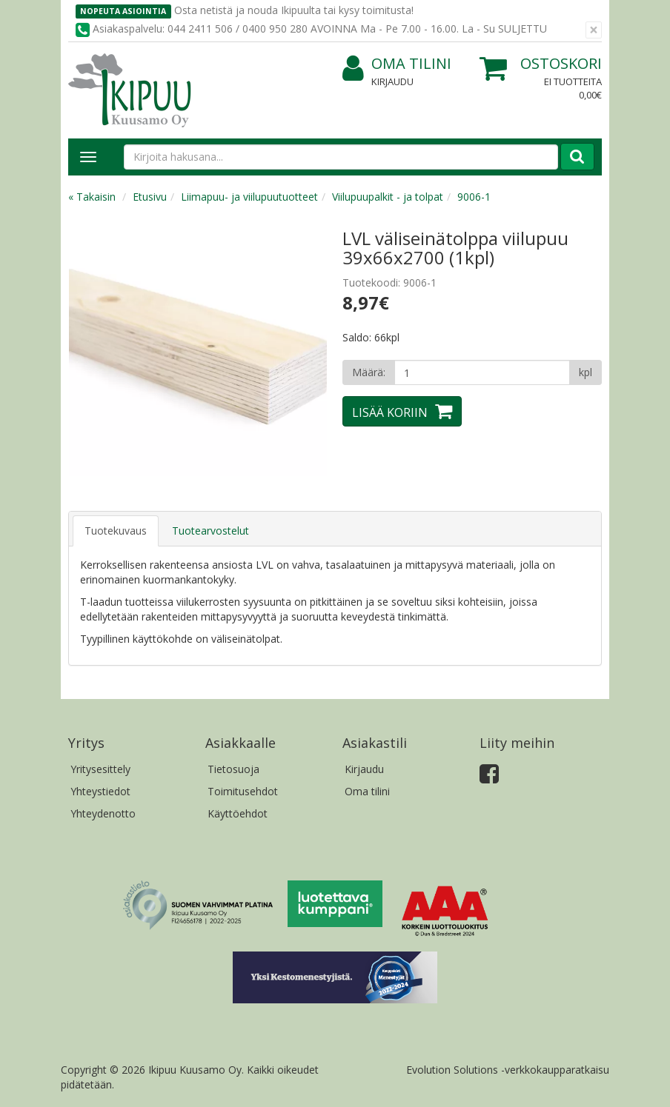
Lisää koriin (390, 412)
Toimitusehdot (243, 791)
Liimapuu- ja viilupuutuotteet (249, 197)
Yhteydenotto (103, 813)
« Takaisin (92, 197)
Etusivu (150, 197)
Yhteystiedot (100, 791)
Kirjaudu (392, 81)
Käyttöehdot (238, 813)
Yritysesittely (100, 769)
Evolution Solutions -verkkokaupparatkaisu (507, 1070)
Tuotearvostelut (210, 531)
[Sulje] (594, 30)
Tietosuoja (233, 769)
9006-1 (474, 197)
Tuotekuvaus (115, 531)
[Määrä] (482, 372)
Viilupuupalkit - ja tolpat (387, 197)
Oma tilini (396, 64)
